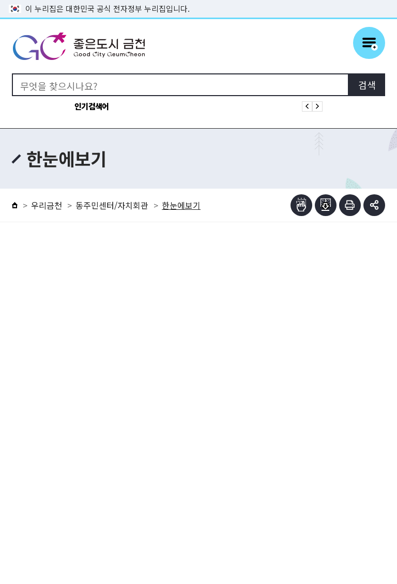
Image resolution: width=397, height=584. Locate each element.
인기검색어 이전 (307, 106)
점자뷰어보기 (301, 205)
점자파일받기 (326, 205)
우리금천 (46, 205)
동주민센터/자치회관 (111, 205)
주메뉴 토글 (369, 43)
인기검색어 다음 (317, 106)
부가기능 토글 (374, 205)
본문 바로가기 (198, 0)
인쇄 (350, 205)
